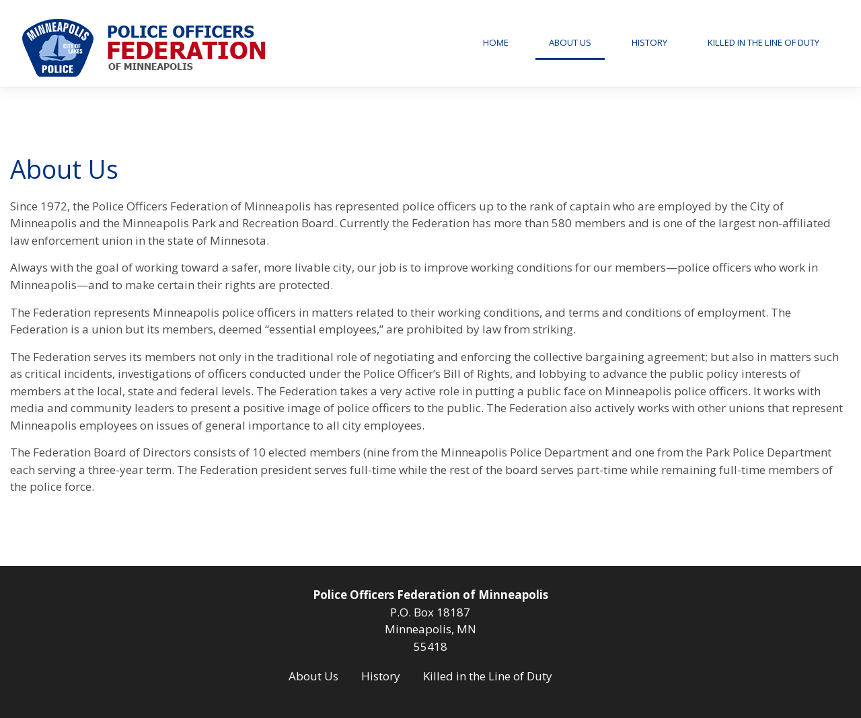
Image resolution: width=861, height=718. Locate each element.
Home (496, 42)
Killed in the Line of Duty (763, 42)
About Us (570, 42)
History (649, 42)
